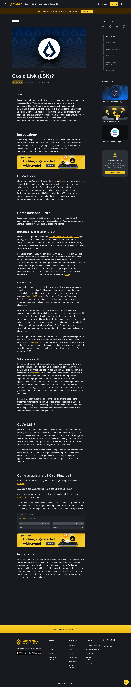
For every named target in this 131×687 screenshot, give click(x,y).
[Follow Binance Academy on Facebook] (103, 640)
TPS (67, 274)
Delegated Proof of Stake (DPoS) (64, 236)
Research (72, 661)
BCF (70, 649)
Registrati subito (115, 172)
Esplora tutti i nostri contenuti (65, 629)
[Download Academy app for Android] (34, 653)
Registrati (114, 4)
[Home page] (15, 4)
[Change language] (121, 4)
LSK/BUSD (22, 497)
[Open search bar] (98, 4)
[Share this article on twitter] (103, 26)
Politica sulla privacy (93, 649)
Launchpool (73, 657)
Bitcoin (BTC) (32, 296)
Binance (20, 483)
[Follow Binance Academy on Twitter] (107, 640)
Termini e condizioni (93, 645)
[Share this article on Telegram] (117, 26)
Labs (71, 653)
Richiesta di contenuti (90, 659)
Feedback (89, 664)
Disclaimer (89, 653)
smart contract (35, 342)
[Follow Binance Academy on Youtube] (114, 640)
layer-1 (63, 181)
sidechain (35, 373)
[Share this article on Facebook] (110, 26)
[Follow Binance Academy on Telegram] (111, 640)
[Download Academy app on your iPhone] (21, 653)
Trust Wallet (71, 667)
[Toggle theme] (126, 4)
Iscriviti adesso (87, 11)
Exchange (72, 645)
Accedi (104, 4)
